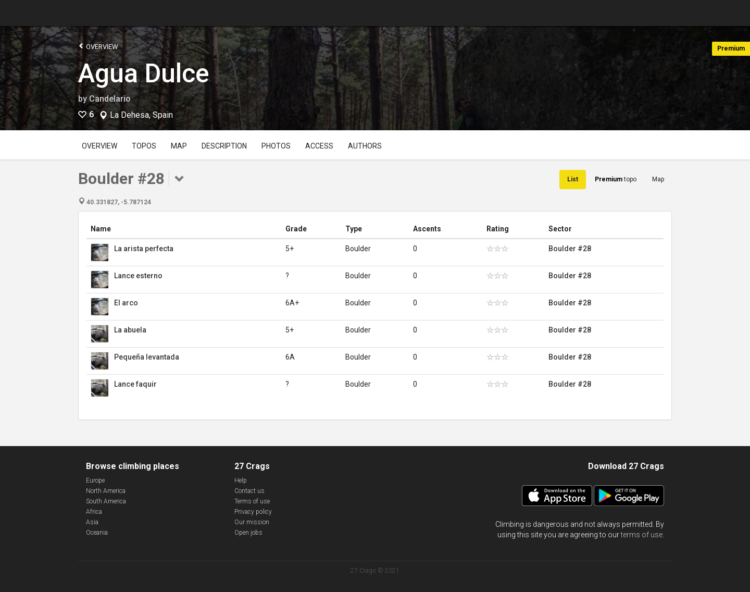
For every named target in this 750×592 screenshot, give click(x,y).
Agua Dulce (143, 73)
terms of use (641, 535)
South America (106, 501)
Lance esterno (138, 276)
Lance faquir (135, 384)
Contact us (249, 491)
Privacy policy (253, 511)
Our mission (251, 522)
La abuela (130, 330)
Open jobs (248, 532)
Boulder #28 (569, 248)
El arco (126, 303)
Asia (92, 522)
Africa (94, 511)
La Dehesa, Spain (141, 115)
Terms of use (252, 501)
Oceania (97, 532)
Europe (95, 480)
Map (179, 146)
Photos (276, 146)
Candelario (110, 99)
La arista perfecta (143, 248)
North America (106, 491)
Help (240, 480)
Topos (144, 146)
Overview (98, 46)
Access (319, 146)
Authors (365, 146)
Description (224, 146)
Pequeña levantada (146, 357)
